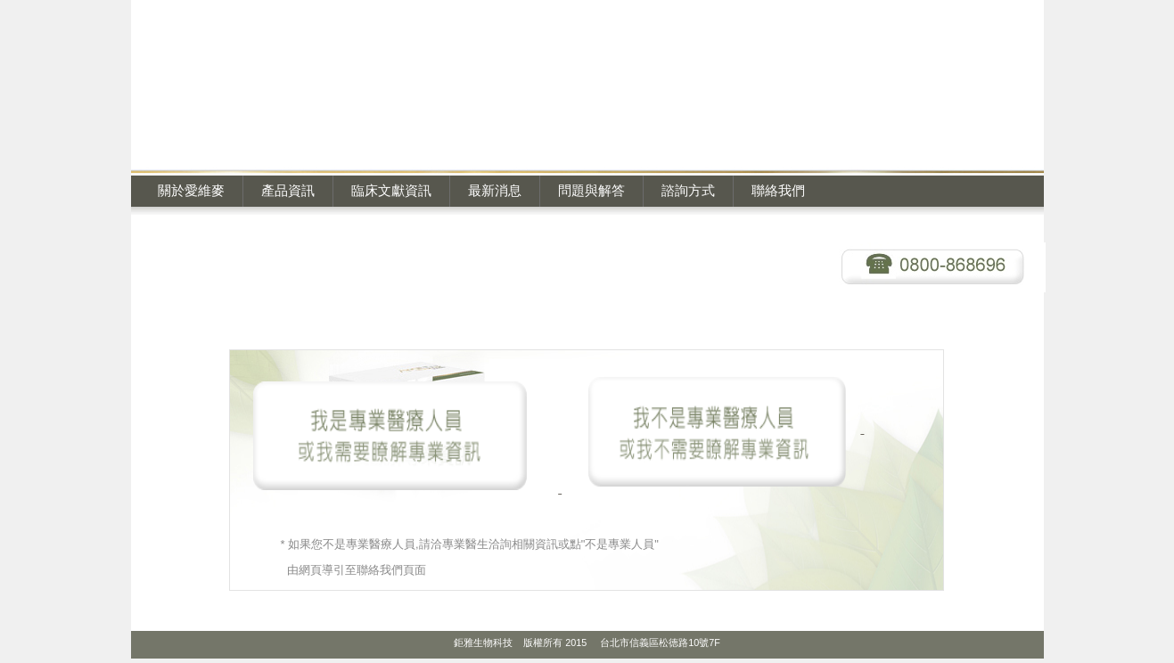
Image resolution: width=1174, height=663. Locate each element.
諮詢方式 (688, 190)
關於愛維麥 (191, 190)
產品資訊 (288, 190)
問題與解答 (591, 190)
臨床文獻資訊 (391, 190)
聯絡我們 (778, 190)
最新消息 (494, 190)
